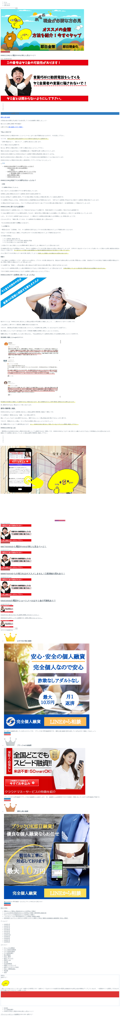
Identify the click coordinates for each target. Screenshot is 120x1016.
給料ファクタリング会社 (11, 967)
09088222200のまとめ (13, 177)
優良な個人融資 (5, 117)
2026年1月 (7, 924)
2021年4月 (7, 933)
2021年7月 (7, 928)
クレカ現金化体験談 (10, 949)
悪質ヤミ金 (7, 960)
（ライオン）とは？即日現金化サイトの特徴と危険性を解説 (22, 916)
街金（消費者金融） (10, 969)
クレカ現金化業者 (9, 951)
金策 (5, 972)
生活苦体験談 (8, 963)
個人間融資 (7, 955)
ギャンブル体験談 (9, 948)
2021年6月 (7, 929)
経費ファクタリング (10, 965)
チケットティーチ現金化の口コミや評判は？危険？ (19, 914)
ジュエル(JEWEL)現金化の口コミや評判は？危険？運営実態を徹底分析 (25, 913)
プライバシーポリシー (7, 1014)
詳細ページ (7, 733)
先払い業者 (7, 956)
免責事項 (17, 1014)
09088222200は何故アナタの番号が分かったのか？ (19, 166)
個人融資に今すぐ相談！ (16, 127)
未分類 (6, 962)
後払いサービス (8, 958)
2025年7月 (7, 926)
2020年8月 (7, 938)
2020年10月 (7, 935)
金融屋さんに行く (60, 520)
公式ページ (7, 734)
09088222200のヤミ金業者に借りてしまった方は (21, 171)
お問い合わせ (7, 5)
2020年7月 (7, 940)
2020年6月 (7, 942)
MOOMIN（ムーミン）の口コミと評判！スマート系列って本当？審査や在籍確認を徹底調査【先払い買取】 (36, 918)
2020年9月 (7, 936)
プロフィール (7, 3)
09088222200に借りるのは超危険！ (17, 168)
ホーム (5, 2)
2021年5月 (7, 931)
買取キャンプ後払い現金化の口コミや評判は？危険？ (20, 911)
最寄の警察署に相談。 (14, 175)
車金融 (6, 970)
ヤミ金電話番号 (5, 52)
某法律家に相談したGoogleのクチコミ (22, 173)
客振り (13, 170)
